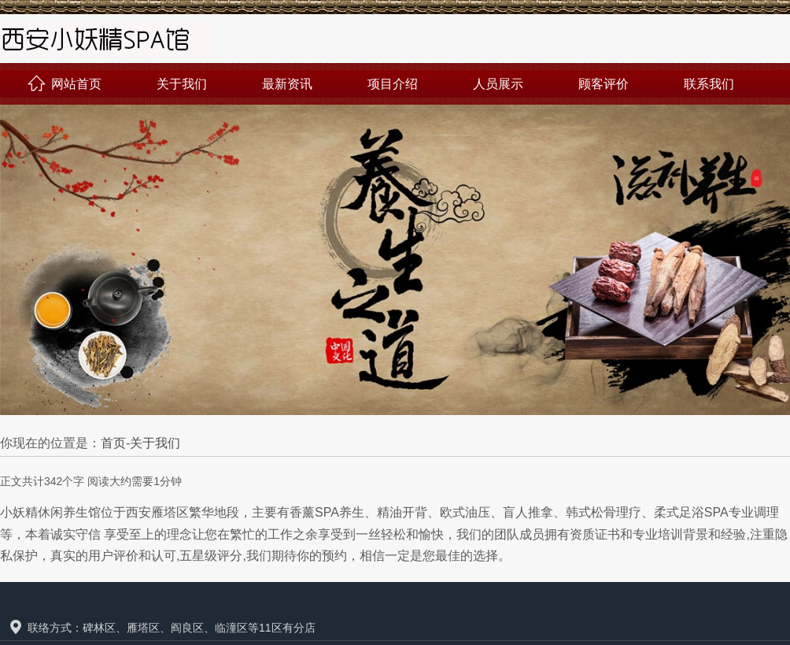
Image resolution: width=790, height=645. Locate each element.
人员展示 (498, 84)
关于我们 (182, 84)
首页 (113, 443)
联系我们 (709, 84)
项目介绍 (392, 84)
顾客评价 (603, 84)
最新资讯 (287, 84)
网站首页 (65, 84)
